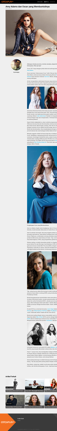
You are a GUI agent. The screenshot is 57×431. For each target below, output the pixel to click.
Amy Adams (30, 70)
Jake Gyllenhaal (41, 116)
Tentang (18, 420)
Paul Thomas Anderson (40, 142)
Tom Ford (46, 76)
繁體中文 (46, 1)
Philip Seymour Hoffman (40, 310)
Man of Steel (39, 317)
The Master (53, 310)
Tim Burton (49, 320)
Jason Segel (50, 309)
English (39, 1)
